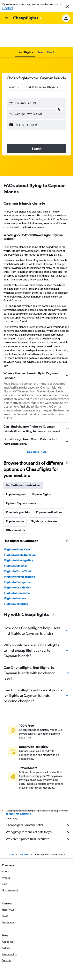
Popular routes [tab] (15, 498)
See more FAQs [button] (36, 428)
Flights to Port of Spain (18, 548)
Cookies (7, 8)
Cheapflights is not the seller (38, 802)
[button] (67, 6)
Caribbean (24, 831)
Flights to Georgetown (18, 559)
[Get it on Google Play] (12, 958)
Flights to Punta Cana (17, 526)
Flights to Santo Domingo (20, 531)
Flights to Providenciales (19, 553)
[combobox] (15, 64)
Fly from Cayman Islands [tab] (21, 480)
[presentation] (67, 440)
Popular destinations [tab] (49, 489)
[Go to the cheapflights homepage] (27, 18)
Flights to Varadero (16, 580)
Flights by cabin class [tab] (44, 498)
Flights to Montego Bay (18, 537)
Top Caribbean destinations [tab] (23, 462)
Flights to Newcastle (17, 569)
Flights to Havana (15, 575)
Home (11, 831)
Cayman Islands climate (24, 180)
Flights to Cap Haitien (17, 564)
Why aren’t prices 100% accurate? (38, 816)
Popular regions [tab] (16, 471)
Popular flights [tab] (41, 471)
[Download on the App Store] (35, 958)
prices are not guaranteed (18, 790)
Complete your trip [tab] (18, 489)
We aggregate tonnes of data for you (38, 809)
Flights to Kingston (15, 542)
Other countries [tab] (15, 506)
